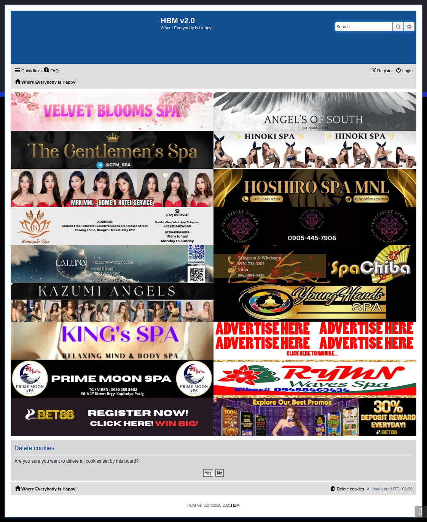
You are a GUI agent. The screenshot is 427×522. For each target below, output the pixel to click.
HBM (235, 505)
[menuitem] (51, 70)
